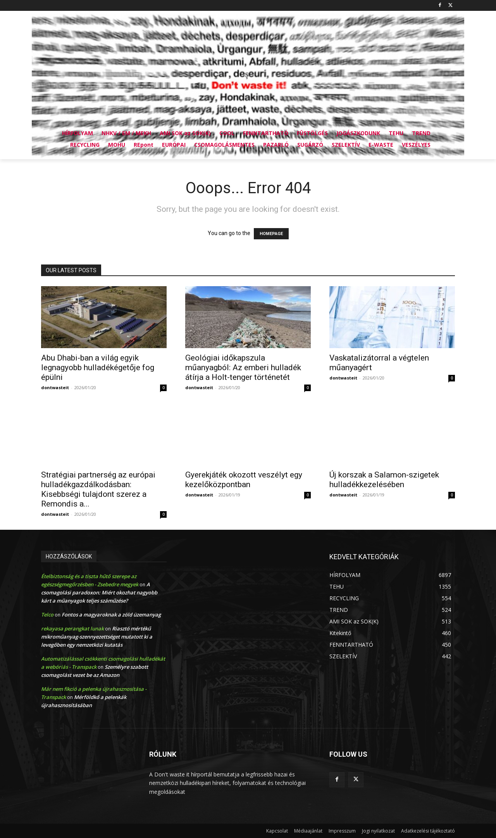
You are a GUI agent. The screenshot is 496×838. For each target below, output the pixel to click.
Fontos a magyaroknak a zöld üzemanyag (111, 614)
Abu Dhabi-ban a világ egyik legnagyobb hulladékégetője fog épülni (97, 367)
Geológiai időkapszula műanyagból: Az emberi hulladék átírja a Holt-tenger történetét (243, 367)
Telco (47, 614)
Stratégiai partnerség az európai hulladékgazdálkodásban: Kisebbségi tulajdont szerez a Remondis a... (98, 489)
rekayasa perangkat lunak (72, 628)
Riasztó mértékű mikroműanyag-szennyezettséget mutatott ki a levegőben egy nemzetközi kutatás (96, 636)
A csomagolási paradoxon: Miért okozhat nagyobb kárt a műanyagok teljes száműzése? (99, 592)
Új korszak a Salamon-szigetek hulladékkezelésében (384, 479)
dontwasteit (55, 387)
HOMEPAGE (271, 233)
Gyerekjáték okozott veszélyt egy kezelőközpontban (243, 479)
